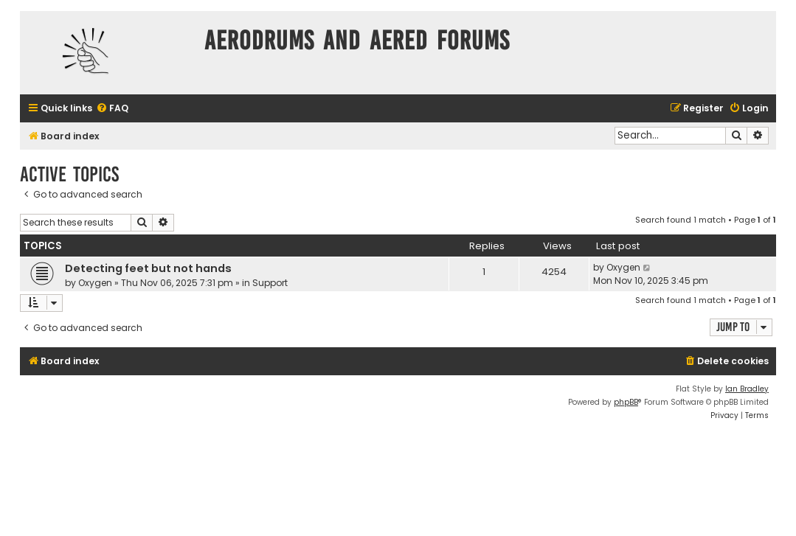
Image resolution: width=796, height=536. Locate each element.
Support (270, 282)
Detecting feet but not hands (148, 268)
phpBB (626, 402)
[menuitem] (112, 109)
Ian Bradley (747, 388)
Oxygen (95, 282)
